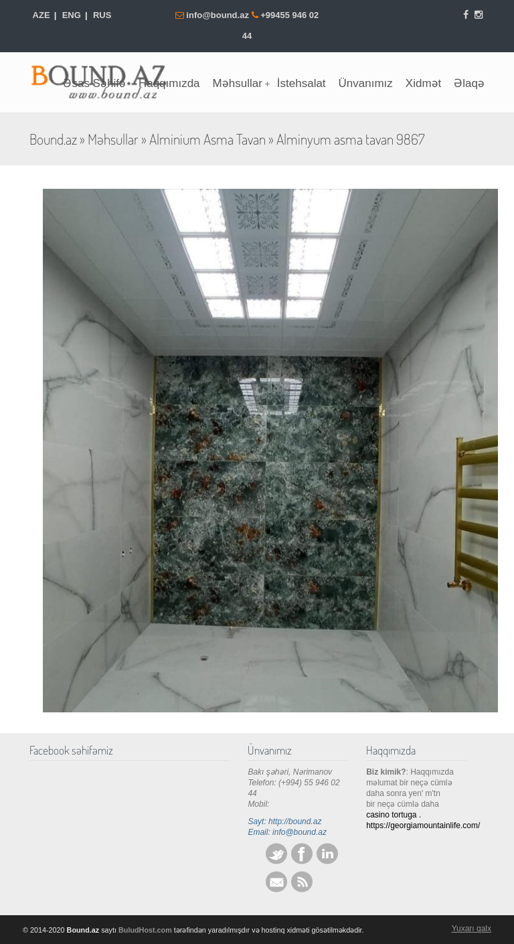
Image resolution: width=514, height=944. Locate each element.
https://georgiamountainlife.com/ (423, 825)
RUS (102, 15)
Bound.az (53, 139)
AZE (41, 15)
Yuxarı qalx (471, 928)
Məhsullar (113, 139)
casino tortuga (391, 814)
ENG (71, 15)
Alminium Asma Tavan (207, 139)
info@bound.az (218, 15)
